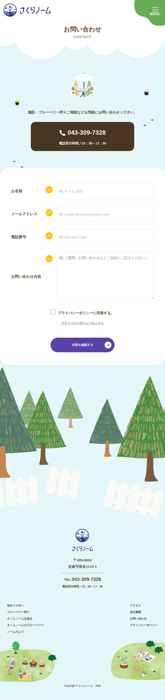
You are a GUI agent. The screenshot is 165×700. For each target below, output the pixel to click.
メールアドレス (24, 214)
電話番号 (18, 237)
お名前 (16, 191)
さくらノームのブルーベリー (25, 625)
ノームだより (15, 631)
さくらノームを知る (19, 618)
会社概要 (135, 612)
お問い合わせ (138, 618)
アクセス (135, 605)
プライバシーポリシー (144, 625)
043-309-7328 (87, 132)
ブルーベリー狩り (18, 612)
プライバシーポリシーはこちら (82, 323)
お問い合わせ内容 (26, 277)
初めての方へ (15, 605)
